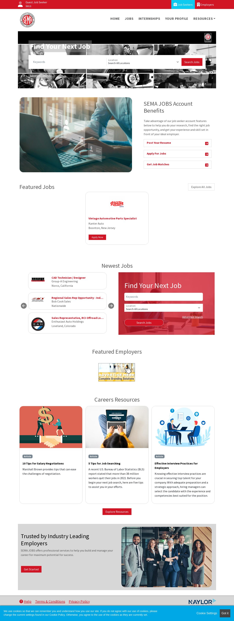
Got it (225, 613)
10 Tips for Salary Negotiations (43, 463)
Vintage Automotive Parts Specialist (112, 218)
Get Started (31, 569)
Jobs (129, 18)
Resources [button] (203, 18)
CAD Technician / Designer (69, 277)
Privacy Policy (79, 601)
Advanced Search (40, 75)
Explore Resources (117, 511)
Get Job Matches (177, 164)
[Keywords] (69, 62)
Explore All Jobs (201, 187)
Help (25, 601)
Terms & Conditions (50, 601)
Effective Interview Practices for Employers (176, 466)
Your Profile (176, 18)
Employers (205, 4)
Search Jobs (191, 62)
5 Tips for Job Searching (104, 463)
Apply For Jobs (177, 154)
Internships (149, 18)
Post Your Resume (177, 143)
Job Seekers (183, 4)
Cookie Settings (207, 613)
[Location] (144, 62)
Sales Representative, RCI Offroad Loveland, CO (83, 318)
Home (115, 18)
